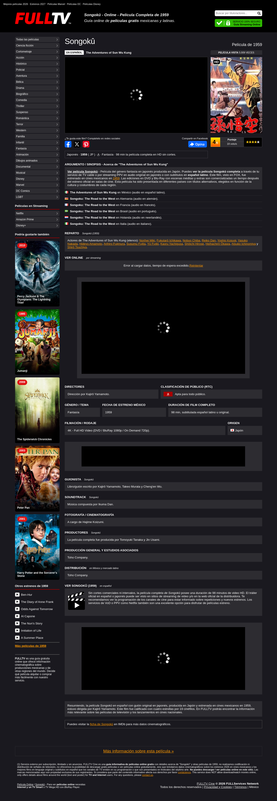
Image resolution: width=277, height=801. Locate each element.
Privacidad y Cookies (218, 787)
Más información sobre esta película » (138, 751)
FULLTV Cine (206, 783)
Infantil (20, 142)
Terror (19, 124)
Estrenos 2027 (38, 4)
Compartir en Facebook (68, 144)
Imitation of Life (31, 630)
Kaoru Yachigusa (171, 243)
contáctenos (184, 772)
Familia (20, 136)
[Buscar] (238, 13)
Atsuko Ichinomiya (244, 243)
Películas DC (74, 4)
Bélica (20, 81)
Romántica (22, 118)
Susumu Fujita (136, 243)
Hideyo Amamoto (90, 243)
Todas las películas (27, 39)
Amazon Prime (25, 219)
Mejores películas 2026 (15, 4)
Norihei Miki (147, 240)
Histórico (21, 63)
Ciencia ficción (24, 45)
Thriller (20, 106)
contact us (147, 775)
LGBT (19, 197)
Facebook (197, 144)
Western (21, 130)
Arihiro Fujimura (114, 243)
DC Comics (23, 191)
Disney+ (21, 225)
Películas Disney (92, 4)
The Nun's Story (31, 623)
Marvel (20, 184)
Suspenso (22, 112)
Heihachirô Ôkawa (218, 243)
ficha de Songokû (101, 724)
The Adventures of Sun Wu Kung (108, 52)
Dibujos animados (27, 160)
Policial (20, 69)
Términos (240, 787)
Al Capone (28, 616)
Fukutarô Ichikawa (169, 240)
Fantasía (21, 148)
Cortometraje (24, 51)
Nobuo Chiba (191, 240)
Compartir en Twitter (77, 144)
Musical (20, 172)
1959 (116, 178)
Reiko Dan (209, 240)
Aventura (21, 75)
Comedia (21, 100)
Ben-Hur (26, 594)
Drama (20, 88)
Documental (23, 166)
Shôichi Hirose (194, 243)
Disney (20, 178)
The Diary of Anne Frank (37, 602)
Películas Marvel (56, 4)
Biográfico (22, 94)
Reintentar (196, 265)
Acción (20, 57)
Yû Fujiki (153, 243)
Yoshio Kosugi (226, 240)
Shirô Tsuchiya (77, 247)
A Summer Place (32, 637)
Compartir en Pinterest (86, 144)
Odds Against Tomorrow (37, 609)
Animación (22, 154)
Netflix (20, 213)
